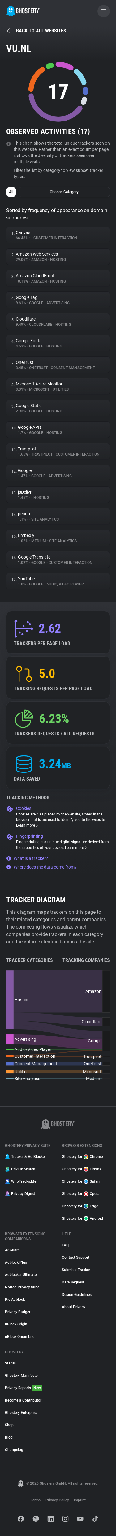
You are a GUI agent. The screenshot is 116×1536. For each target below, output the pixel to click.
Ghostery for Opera (81, 1193)
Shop (9, 1425)
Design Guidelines (77, 1294)
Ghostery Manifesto (21, 1375)
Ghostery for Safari (81, 1181)
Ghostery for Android (82, 1218)
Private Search (20, 1169)
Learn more (27, 825)
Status (10, 1363)
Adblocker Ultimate (21, 1275)
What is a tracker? (27, 858)
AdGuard (12, 1250)
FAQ (65, 1245)
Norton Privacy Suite (22, 1287)
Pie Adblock (15, 1299)
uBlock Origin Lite (19, 1336)
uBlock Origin (16, 1324)
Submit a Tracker (76, 1270)
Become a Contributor (23, 1400)
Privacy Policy (57, 1500)
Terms (36, 1500)
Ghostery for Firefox (81, 1169)
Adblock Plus (16, 1262)
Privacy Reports (23, 1388)
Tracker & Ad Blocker (25, 1156)
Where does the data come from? (41, 867)
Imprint (80, 1500)
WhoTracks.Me (20, 1181)
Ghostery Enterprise (21, 1412)
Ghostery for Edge (80, 1206)
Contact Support (75, 1257)
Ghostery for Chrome (82, 1156)
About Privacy (73, 1307)
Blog (9, 1437)
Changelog (14, 1450)
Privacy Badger (17, 1312)
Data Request (73, 1282)
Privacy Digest (20, 1193)
